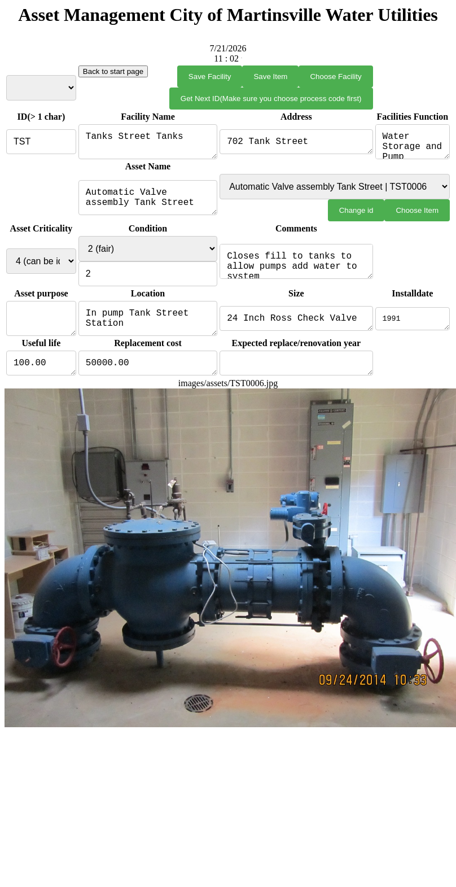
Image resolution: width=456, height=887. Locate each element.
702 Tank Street (295, 144)
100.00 (40, 373)
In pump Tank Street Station (147, 325)
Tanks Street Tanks (147, 144)
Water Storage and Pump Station (412, 144)
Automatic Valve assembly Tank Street (147, 202)
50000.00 (147, 373)
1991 (412, 325)
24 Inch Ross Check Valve (295, 325)
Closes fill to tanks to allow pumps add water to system (295, 266)
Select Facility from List (40, 88)
